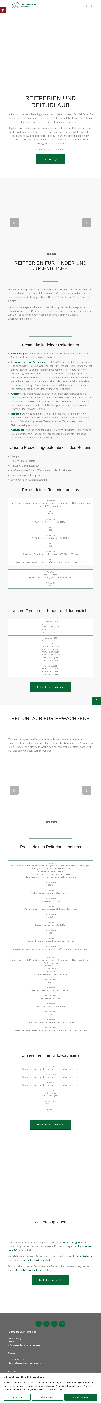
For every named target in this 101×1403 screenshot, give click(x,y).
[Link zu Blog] (91, 6)
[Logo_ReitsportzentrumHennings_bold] (42, 6)
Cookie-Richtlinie (54, 1389)
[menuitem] (67, 5)
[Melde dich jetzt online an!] (50, 687)
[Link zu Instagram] (87, 6)
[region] (50, 1388)
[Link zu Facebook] (78, 6)
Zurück (14, 222)
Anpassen (17, 1397)
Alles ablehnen (47, 1397)
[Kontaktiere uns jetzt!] (50, 1280)
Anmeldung (13, 1371)
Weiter (86, 222)
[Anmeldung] (50, 159)
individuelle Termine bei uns (28, 1270)
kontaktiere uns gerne (69, 1242)
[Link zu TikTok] (82, 6)
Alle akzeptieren (80, 1397)
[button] (3, 10)
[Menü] (67, 5)
